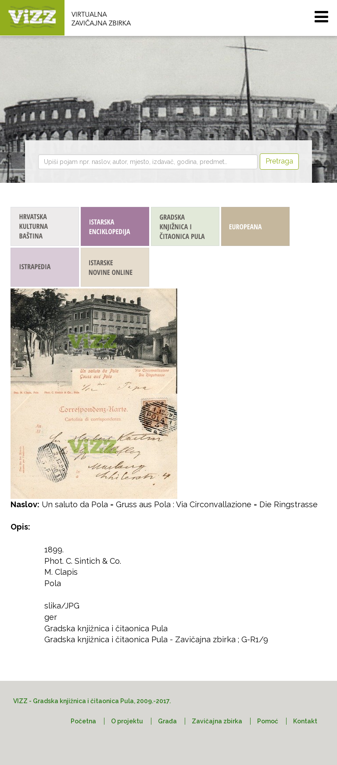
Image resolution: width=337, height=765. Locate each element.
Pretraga (279, 161)
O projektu (127, 721)
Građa (167, 721)
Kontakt (305, 721)
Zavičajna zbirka (217, 721)
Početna (83, 721)
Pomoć (267, 721)
